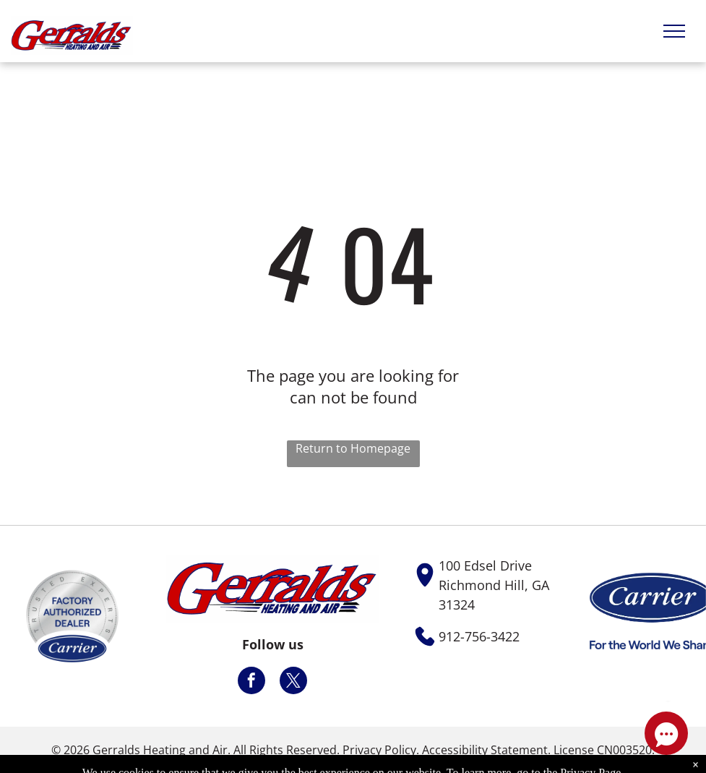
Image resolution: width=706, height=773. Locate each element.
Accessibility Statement (485, 750)
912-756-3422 (479, 636)
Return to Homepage (353, 448)
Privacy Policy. (381, 750)
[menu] (674, 31)
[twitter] (293, 682)
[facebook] (251, 682)
